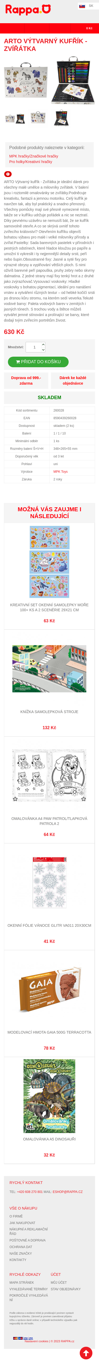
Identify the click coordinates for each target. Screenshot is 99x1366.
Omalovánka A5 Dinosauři (49, 1139)
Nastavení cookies (36, 1341)
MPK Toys (61, 472)
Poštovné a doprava (28, 1240)
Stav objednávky (66, 1289)
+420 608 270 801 (30, 1192)
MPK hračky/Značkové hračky (33, 156)
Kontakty (18, 1260)
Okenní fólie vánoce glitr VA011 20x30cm (49, 925)
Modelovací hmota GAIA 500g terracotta (49, 1032)
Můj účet (59, 1282)
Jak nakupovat (22, 1223)
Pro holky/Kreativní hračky (30, 162)
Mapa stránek (22, 1282)
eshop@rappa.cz (68, 1192)
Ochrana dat (21, 1247)
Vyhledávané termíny (29, 1289)
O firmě (16, 1216)
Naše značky (21, 1253)
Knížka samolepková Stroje (49, 712)
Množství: (16, 347)
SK (91, 6)
